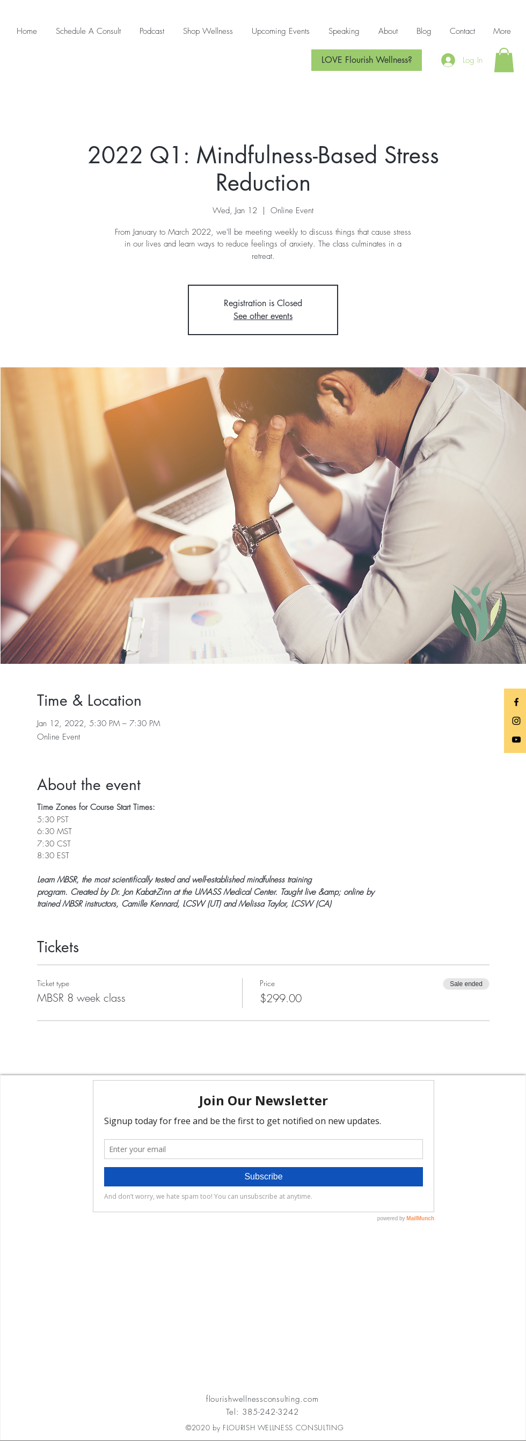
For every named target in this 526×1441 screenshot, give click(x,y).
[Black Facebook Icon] (516, 702)
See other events (263, 316)
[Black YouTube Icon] (516, 739)
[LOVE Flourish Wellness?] (366, 60)
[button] (504, 60)
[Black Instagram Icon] (516, 720)
